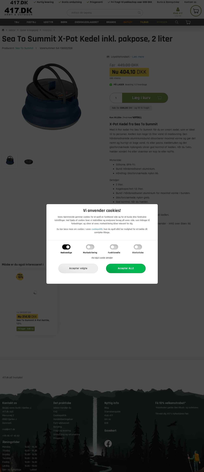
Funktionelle (114, 252)
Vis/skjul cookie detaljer (102, 257)
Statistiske (137, 252)
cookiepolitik (97, 229)
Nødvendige (66, 252)
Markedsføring (90, 252)
